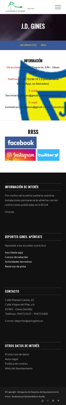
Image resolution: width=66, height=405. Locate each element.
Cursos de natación (16, 257)
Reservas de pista (15, 266)
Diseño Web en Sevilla (34, 396)
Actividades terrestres (18, 261)
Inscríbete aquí (14, 252)
